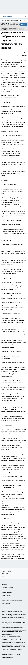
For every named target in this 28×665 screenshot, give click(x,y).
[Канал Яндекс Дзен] (9, 573)
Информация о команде (7, 589)
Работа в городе (23, 20)
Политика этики (5, 584)
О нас (3, 581)
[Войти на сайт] (25, 16)
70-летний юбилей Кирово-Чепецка (9, 20)
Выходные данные (5, 606)
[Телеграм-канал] (7, 573)
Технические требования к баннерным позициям (12, 600)
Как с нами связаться (6, 595)
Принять (23, 24)
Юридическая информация (7, 587)
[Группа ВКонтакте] (3, 573)
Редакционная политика (7, 592)
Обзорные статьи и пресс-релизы (9, 597)
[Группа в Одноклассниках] (5, 573)
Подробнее (9, 634)
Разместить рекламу (6, 603)
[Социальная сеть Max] (3, 576)
